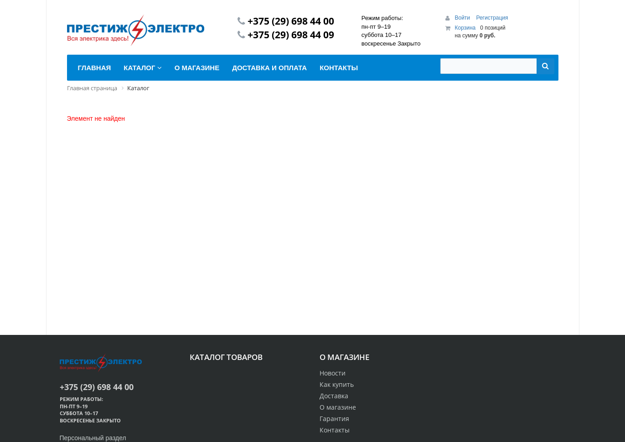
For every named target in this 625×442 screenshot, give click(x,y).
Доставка (334, 395)
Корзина (465, 28)
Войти (463, 18)
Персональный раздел (93, 438)
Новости (333, 373)
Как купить (337, 384)
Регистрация (492, 18)
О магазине (338, 407)
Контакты (335, 430)
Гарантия (334, 418)
